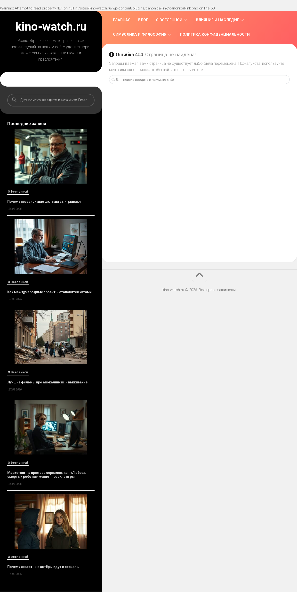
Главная (121, 20)
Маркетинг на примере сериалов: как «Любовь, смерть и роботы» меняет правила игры (47, 474)
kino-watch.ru (51, 27)
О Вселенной (18, 191)
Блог (143, 20)
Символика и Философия (139, 34)
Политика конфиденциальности (215, 34)
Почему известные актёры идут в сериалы (43, 567)
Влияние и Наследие (217, 20)
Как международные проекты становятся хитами (49, 292)
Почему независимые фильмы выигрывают (44, 201)
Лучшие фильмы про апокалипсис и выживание (47, 382)
